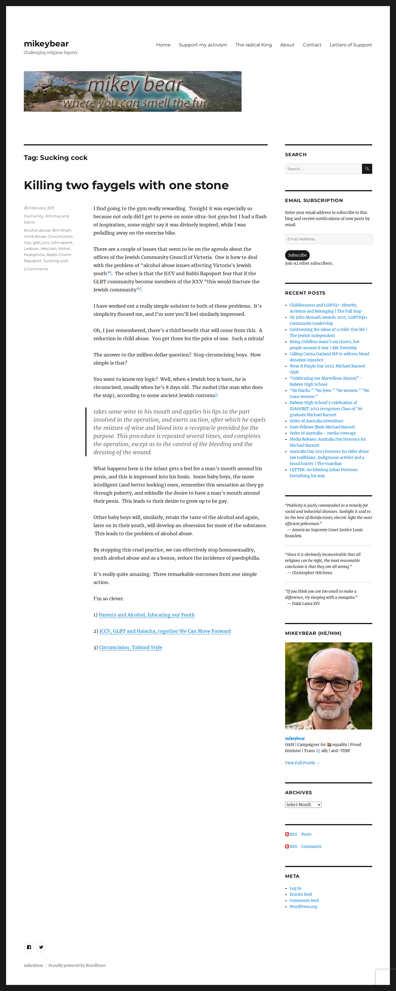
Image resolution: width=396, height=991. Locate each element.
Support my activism (203, 45)
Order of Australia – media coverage (323, 433)
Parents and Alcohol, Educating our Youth (147, 615)
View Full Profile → (302, 763)
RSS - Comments (303, 846)
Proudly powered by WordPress (77, 965)
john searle (61, 242)
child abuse (35, 236)
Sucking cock (56, 260)
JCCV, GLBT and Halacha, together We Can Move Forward (165, 631)
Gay (27, 242)
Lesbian (31, 248)
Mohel (64, 248)
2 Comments (36, 268)
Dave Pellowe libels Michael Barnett (322, 427)
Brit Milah (61, 230)
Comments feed (304, 900)
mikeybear (46, 43)
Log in (295, 888)
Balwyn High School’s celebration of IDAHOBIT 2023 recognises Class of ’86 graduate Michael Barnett (326, 408)
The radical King (253, 45)
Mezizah (49, 248)
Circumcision (60, 236)
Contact (312, 45)
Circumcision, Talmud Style (130, 647)
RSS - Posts (298, 834)
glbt (37, 242)
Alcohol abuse (37, 230)
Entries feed (301, 894)
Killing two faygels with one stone (126, 185)
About (287, 45)
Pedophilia (34, 254)
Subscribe (297, 255)
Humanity (33, 216)
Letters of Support (351, 45)
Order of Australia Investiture (316, 421)
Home (163, 45)
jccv (46, 242)
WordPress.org (303, 906)
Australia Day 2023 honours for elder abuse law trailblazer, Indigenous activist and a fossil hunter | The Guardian (329, 457)
